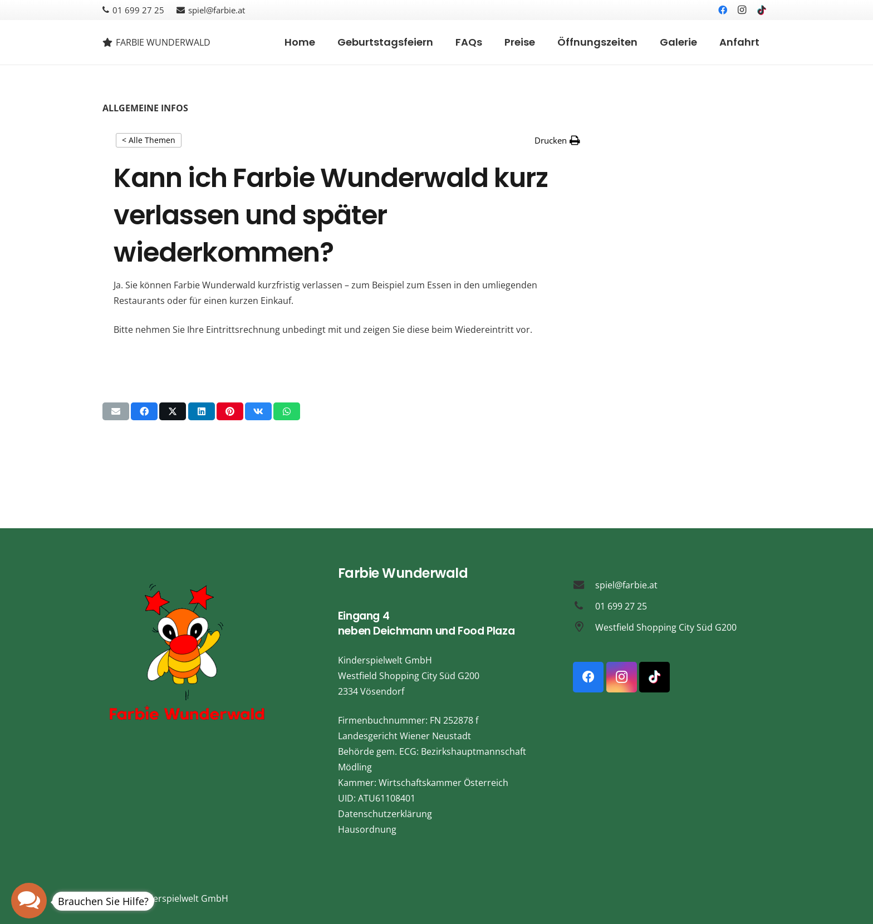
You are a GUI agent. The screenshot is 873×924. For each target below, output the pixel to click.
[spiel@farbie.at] (584, 584)
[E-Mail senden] (115, 411)
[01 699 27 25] (584, 606)
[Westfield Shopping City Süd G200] (584, 627)
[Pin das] (230, 411)
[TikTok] (762, 10)
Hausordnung (367, 829)
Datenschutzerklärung (385, 814)
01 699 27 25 (621, 606)
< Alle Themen (148, 140)
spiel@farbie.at (626, 585)
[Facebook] (723, 10)
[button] (557, 140)
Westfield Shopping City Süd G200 (666, 627)
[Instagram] (742, 10)
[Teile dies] (144, 411)
